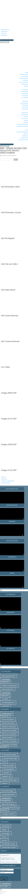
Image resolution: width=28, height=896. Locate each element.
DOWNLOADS (24, 114)
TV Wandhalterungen (9, 755)
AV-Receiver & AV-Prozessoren (7, 714)
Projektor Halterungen (9, 780)
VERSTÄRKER (25, 93)
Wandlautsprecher (8, 702)
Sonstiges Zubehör (8, 814)
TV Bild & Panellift (8, 765)
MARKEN (26, 116)
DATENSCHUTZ (24, 138)
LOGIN (26, 130)
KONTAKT (25, 134)
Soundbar (5, 699)
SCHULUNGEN (24, 118)
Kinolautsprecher (8, 689)
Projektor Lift (6, 776)
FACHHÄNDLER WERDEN (22, 126)
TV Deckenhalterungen (9, 758)
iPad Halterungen (8, 791)
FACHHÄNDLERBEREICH (22, 132)
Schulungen (6, 833)
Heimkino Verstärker (9, 727)
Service (4, 837)
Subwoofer (5, 706)
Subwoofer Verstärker (9, 741)
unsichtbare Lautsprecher (5, 680)
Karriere (4, 840)
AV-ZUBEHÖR (25, 97)
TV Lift (4, 762)
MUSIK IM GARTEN (23, 82)
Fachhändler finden (8, 844)
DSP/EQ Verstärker (8, 723)
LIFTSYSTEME (25, 95)
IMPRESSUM (25, 136)
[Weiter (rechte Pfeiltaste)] (2, 893)
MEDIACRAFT (4, 35)
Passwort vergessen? (5, 875)
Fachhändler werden (9, 848)
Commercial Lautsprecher (5, 694)
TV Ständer (5, 773)
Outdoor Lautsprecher (9, 686)
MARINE (26, 86)
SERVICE (26, 120)
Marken (4, 830)
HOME (26, 72)
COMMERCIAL (24, 84)
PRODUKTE (3, 33)
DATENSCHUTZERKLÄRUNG (7, 481)
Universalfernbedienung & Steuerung (10, 809)
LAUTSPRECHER (24, 91)
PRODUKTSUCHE (4, 42)
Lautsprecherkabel (8, 794)
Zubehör (5, 783)
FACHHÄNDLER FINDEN (22, 124)
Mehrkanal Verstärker (9, 730)
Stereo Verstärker (8, 720)
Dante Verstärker (7, 738)
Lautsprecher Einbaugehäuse (5, 799)
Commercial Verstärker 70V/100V (9, 746)
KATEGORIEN (4, 31)
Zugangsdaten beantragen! (5, 884)
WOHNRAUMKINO (23, 78)
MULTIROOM (25, 76)
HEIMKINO (25, 80)
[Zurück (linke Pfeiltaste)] (0, 893)
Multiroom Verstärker (9, 734)
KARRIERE (25, 122)
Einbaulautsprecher (8, 676)
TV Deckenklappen (8, 769)
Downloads (5, 826)
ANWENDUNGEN (5, 29)
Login (4, 879)
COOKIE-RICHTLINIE (23, 139)
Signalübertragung (8, 804)
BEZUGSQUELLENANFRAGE (11, 475)
